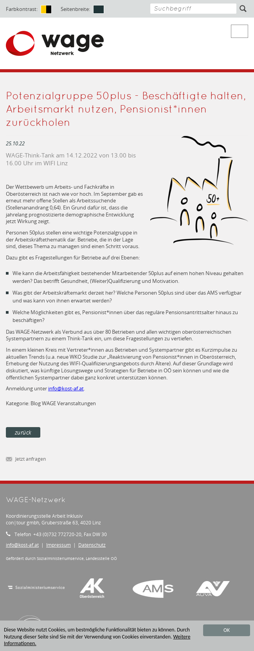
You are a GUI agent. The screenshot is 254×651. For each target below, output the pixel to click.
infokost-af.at (66, 388)
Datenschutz (92, 545)
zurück (23, 432)
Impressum (58, 545)
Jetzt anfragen (26, 459)
